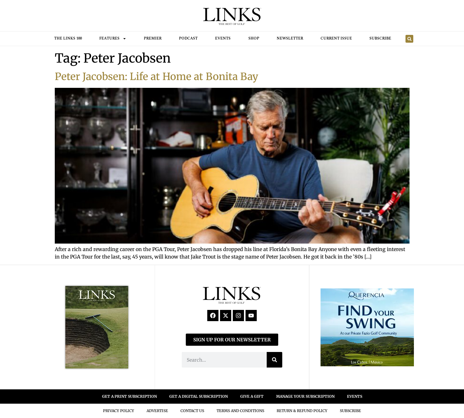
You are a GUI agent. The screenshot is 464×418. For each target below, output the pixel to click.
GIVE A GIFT (252, 396)
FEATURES (112, 39)
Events (223, 38)
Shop (253, 38)
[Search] (274, 360)
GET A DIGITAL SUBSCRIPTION (198, 396)
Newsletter (290, 38)
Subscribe (380, 38)
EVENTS (354, 396)
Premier (153, 38)
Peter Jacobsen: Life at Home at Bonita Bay (156, 76)
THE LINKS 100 (68, 38)
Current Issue (336, 38)
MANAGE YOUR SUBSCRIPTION (305, 396)
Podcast (188, 38)
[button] (409, 39)
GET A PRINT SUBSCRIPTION (129, 396)
